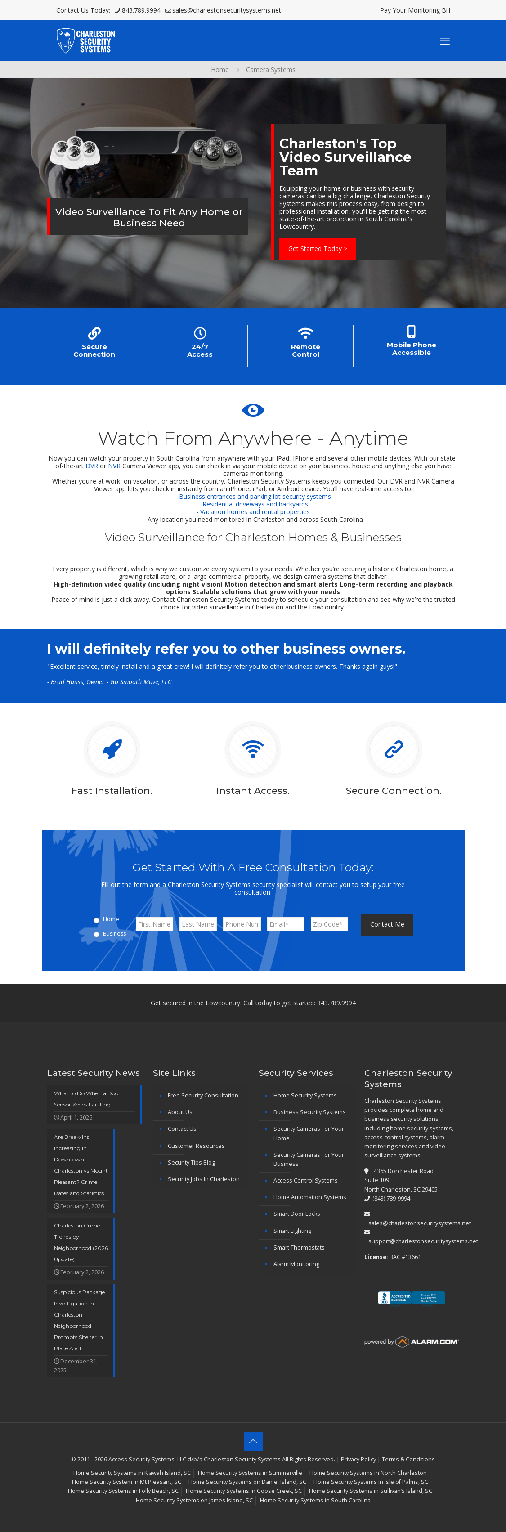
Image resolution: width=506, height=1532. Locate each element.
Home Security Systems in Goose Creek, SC (244, 1491)
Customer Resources (196, 1146)
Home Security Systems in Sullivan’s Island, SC (370, 1491)
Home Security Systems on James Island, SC (194, 1500)
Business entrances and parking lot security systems (255, 496)
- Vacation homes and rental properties (253, 511)
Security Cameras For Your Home (308, 1133)
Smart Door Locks (296, 1214)
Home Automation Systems (309, 1197)
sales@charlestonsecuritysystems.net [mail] (226, 10)
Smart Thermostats (299, 1247)
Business (114, 933)
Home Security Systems (305, 1095)
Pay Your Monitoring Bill (415, 10)
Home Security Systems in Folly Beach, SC (123, 1491)
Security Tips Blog (191, 1162)
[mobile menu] (444, 40)
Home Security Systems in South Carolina (315, 1500)
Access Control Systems (305, 1180)
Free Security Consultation (203, 1095)
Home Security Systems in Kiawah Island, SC (132, 1473)
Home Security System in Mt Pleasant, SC (126, 1482)
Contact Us (182, 1129)
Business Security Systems (309, 1112)
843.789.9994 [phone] (141, 10)
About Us (180, 1112)
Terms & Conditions (408, 1459)
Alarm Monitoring (296, 1264)
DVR (91, 465)
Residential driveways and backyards (255, 504)
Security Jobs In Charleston (204, 1179)
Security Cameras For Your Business (308, 1159)
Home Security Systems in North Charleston (368, 1473)
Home (220, 69)
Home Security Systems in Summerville (250, 1473)
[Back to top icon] (253, 1441)
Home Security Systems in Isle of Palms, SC (370, 1482)
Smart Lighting (292, 1231)
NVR (114, 465)
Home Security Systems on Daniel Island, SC (247, 1482)
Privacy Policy (358, 1459)
